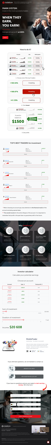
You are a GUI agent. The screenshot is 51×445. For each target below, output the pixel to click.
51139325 (7, 196)
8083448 (7, 160)
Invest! (5, 37)
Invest (25, 154)
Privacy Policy (3, 430)
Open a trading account (25, 416)
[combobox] (13, 404)
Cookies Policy (8, 430)
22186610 (7, 148)
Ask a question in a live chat (29, 376)
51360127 (7, 172)
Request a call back (29, 368)
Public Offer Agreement (29, 412)
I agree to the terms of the (23, 412)
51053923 (7, 184)
